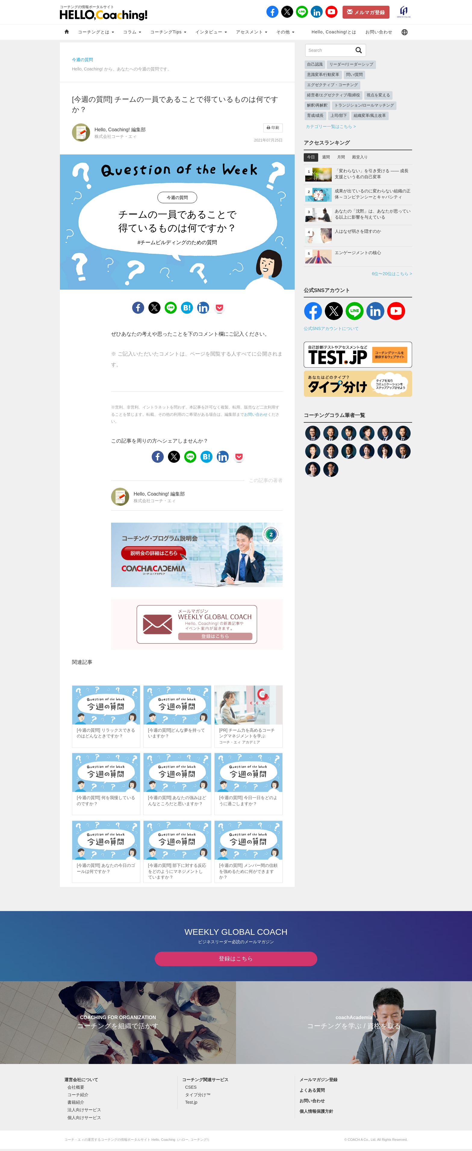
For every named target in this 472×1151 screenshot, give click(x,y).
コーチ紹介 (77, 1096)
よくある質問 (312, 1092)
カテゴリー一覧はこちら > (331, 126)
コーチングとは (96, 32)
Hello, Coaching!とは (334, 32)
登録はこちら (236, 961)
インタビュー (211, 32)
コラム (132, 32)
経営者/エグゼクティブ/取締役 (333, 95)
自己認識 (315, 64)
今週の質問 (82, 59)
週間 (326, 157)
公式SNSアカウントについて (331, 328)
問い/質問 (354, 75)
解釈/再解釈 (317, 105)
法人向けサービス (84, 1111)
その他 (285, 32)
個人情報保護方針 (316, 1113)
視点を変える (378, 95)
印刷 (273, 128)
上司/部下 (339, 116)
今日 (311, 157)
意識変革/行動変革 (323, 75)
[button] (404, 32)
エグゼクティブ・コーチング (332, 85)
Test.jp (191, 1104)
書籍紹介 (75, 1104)
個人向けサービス (84, 1119)
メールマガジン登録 (318, 1081)
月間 (341, 157)
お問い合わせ (379, 32)
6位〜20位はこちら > (392, 273)
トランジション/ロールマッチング (364, 105)
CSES (191, 1089)
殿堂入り (360, 157)
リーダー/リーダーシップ (351, 64)
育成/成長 (315, 116)
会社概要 (75, 1089)
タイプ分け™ (197, 1096)
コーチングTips (168, 32)
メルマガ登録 (366, 12)
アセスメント (252, 32)
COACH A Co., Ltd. (362, 1141)
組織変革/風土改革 (370, 116)
